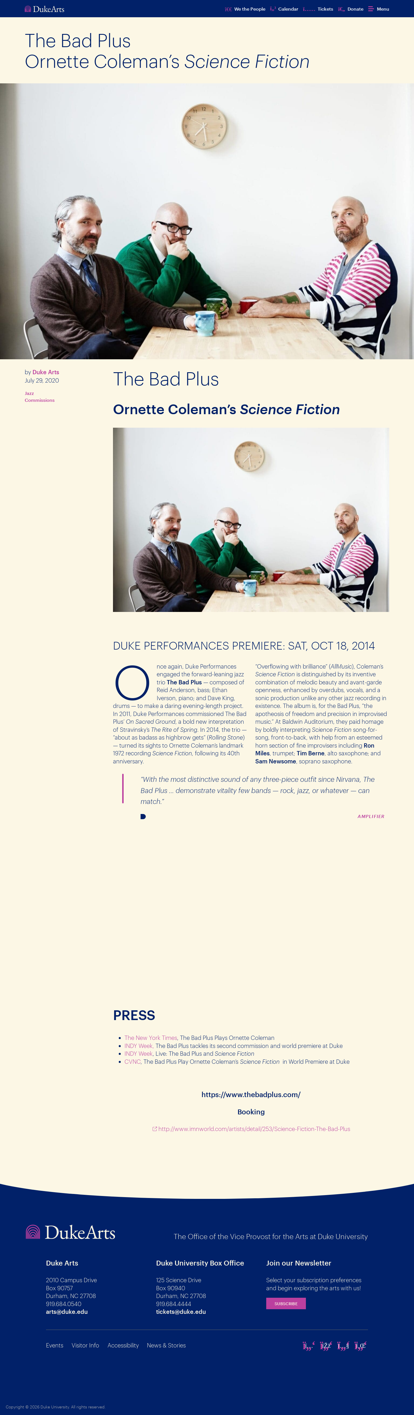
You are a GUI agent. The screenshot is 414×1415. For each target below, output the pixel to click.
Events (54, 1345)
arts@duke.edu (67, 1311)
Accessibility (123, 1345)
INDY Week (138, 1053)
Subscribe (286, 1303)
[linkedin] (361, 1345)
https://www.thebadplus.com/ (251, 1094)
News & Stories (166, 1345)
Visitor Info (85, 1345)
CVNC (132, 1061)
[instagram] (309, 1345)
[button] (378, 9)
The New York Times (150, 1037)
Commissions (40, 400)
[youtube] (343, 1345)
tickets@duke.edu (181, 1311)
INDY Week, (139, 1045)
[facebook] (326, 1345)
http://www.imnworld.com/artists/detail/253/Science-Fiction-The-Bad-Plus (254, 1128)
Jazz (29, 393)
